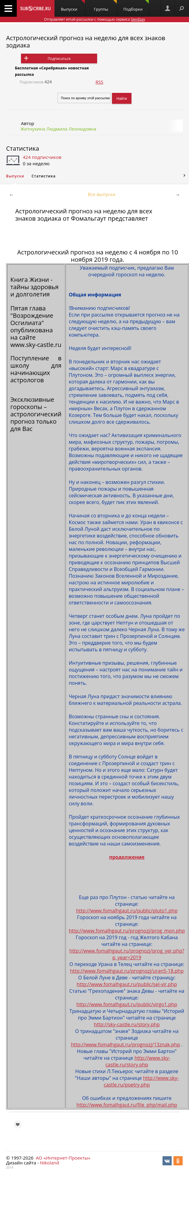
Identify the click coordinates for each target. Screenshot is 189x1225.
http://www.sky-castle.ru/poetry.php (141, 1081)
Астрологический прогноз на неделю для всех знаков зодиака (85, 41)
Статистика (22, 148)
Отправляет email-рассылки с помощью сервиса (94, 19)
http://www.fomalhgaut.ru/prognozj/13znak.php (125, 1044)
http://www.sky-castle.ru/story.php (137, 1061)
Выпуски (73, 6)
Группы (105, 6)
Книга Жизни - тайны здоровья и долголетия (34, 286)
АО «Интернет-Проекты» (63, 1158)
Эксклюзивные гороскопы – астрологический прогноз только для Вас (35, 414)
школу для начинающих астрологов (35, 372)
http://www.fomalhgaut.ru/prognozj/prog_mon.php (127, 930)
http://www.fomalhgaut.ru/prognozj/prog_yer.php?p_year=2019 (126, 954)
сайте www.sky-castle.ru (35, 341)
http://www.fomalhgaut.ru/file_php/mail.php (126, 1104)
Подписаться (58, 58)
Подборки (136, 6)
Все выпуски (101, 194)
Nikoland (49, 1163)
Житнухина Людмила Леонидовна (58, 129)
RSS (99, 82)
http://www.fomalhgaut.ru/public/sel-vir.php (127, 984)
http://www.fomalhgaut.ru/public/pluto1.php (126, 910)
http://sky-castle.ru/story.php (127, 1024)
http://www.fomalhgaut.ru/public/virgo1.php (126, 1004)
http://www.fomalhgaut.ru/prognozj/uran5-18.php (127, 971)
